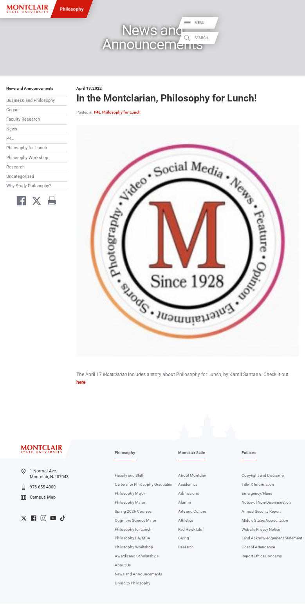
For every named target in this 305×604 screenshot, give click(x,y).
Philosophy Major (130, 494)
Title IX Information (258, 485)
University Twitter (24, 518)
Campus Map (38, 497)
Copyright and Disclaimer (263, 476)
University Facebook (34, 518)
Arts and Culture (192, 511)
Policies (249, 453)
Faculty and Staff (129, 476)
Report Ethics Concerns (262, 556)
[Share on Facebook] (18, 201)
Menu (290, 22)
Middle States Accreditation (265, 520)
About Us (123, 565)
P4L (10, 138)
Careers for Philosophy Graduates (143, 485)
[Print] (49, 201)
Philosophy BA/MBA (132, 538)
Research (15, 167)
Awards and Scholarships (137, 556)
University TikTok (63, 518)
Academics (187, 485)
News (11, 129)
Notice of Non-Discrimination (266, 503)
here (80, 382)
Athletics (185, 520)
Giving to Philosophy (132, 583)
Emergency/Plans (257, 494)
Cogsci (13, 109)
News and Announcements (29, 88)
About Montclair (192, 476)
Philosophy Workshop (27, 157)
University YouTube (53, 518)
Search (292, 38)
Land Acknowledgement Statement (272, 538)
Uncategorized (20, 176)
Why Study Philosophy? (28, 185)
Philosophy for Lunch (26, 147)
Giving (183, 538)
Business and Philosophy (30, 100)
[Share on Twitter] (34, 201)
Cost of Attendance (258, 547)
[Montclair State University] (27, 9)
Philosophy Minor (130, 503)
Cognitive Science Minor (135, 520)
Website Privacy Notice (261, 529)
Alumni (184, 503)
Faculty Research (23, 119)
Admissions (188, 494)
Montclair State (191, 453)
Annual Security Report (261, 511)
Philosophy (72, 9)
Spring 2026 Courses (133, 511)
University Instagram (43, 518)
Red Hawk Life (190, 529)
